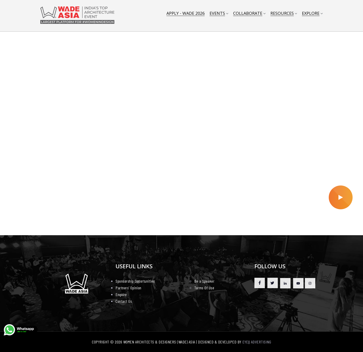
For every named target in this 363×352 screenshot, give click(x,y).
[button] (179, 225)
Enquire (121, 294)
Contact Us (124, 301)
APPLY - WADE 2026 (185, 13)
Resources (282, 13)
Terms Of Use (204, 287)
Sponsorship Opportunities (135, 281)
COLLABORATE (247, 13)
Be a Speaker (204, 281)
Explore (310, 13)
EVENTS (217, 13)
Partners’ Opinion (128, 287)
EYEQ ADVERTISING (256, 341)
